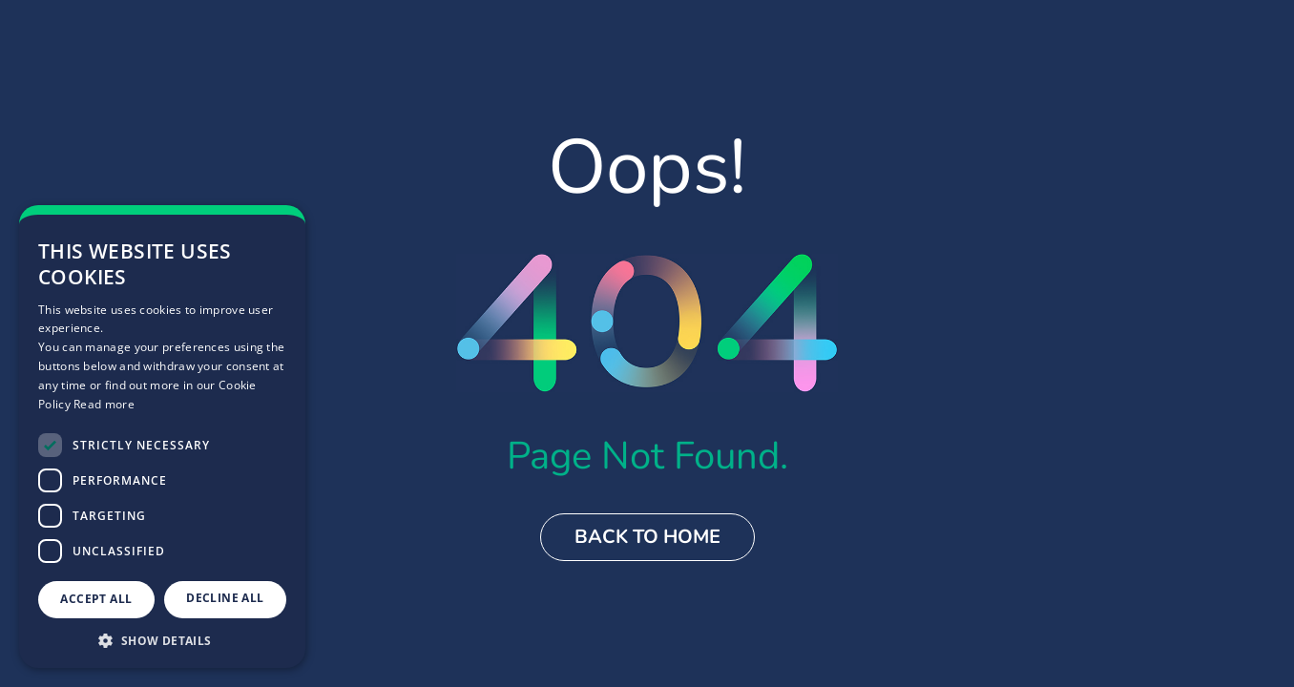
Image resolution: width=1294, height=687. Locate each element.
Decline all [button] (224, 598)
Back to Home (647, 537)
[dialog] (162, 436)
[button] (162, 640)
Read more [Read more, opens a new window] (104, 404)
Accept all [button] (96, 599)
